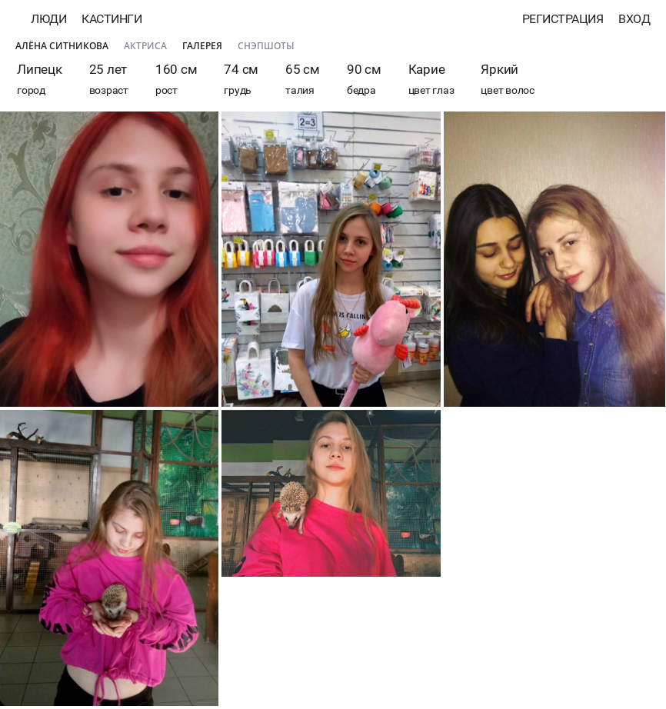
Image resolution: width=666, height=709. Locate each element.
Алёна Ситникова (61, 45)
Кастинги (112, 19)
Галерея (202, 45)
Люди (48, 19)
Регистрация (563, 19)
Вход (634, 19)
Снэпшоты (266, 45)
